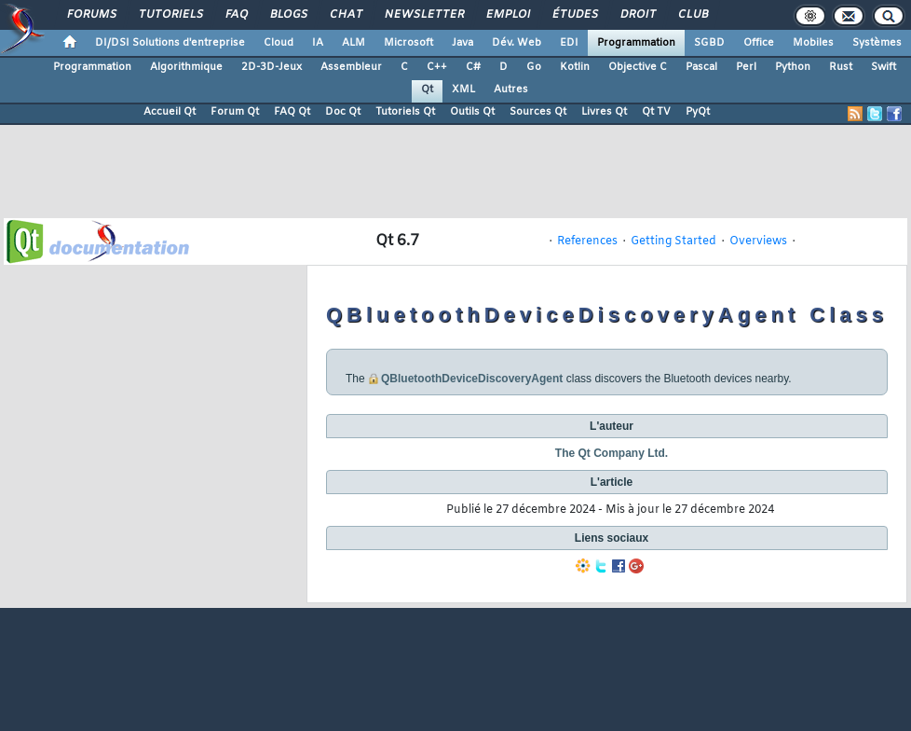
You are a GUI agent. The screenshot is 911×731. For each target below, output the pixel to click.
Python (792, 67)
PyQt (698, 111)
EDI (569, 42)
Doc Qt (342, 111)
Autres (511, 89)
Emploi (507, 14)
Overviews (758, 241)
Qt (427, 89)
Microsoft (408, 42)
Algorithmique (186, 67)
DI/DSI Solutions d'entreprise (170, 42)
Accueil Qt (169, 111)
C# (473, 67)
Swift (883, 67)
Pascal (701, 67)
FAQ (236, 14)
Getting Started (673, 241)
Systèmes (877, 42)
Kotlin (575, 67)
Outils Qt (472, 111)
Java (462, 42)
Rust (840, 67)
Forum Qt (235, 111)
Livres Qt (604, 111)
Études (574, 14)
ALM (353, 42)
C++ (437, 67)
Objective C (637, 67)
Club (692, 14)
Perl (746, 67)
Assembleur (351, 67)
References (587, 241)
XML (463, 89)
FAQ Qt (292, 111)
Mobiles (813, 42)
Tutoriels (170, 14)
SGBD (709, 42)
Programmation (636, 42)
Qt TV (656, 111)
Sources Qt (538, 111)
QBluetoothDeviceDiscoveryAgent (472, 378)
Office (758, 42)
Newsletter (423, 14)
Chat (345, 14)
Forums (90, 14)
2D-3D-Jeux (271, 67)
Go (533, 67)
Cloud (278, 42)
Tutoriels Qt (405, 111)
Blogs (287, 14)
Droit (637, 14)
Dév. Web (516, 42)
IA (317, 42)
